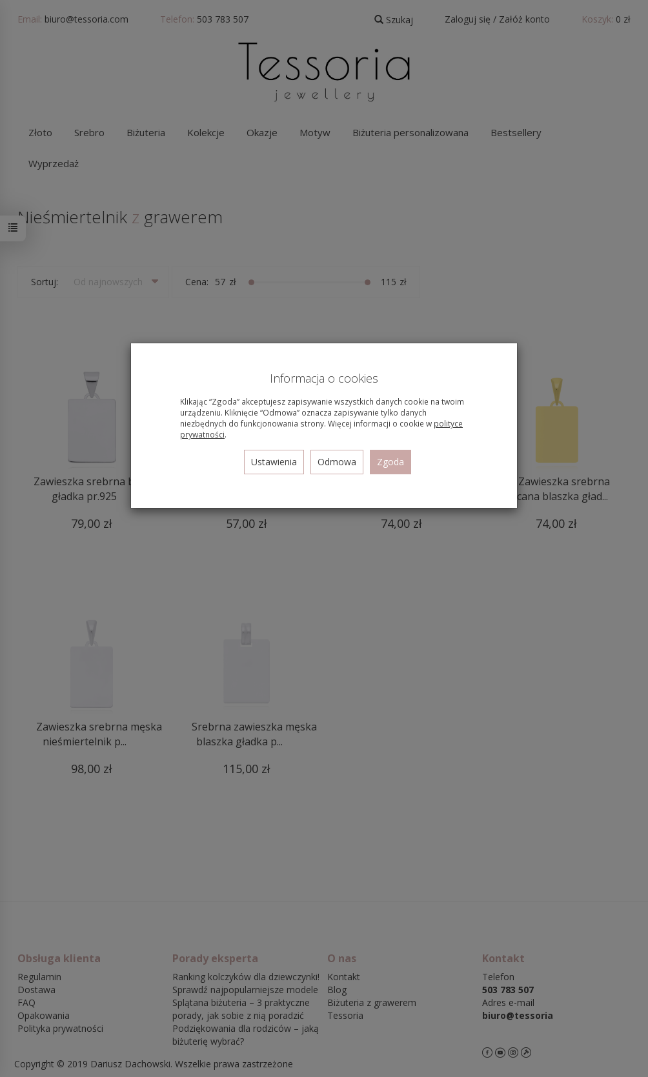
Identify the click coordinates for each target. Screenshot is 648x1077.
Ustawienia (274, 462)
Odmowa (337, 462)
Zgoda (390, 462)
